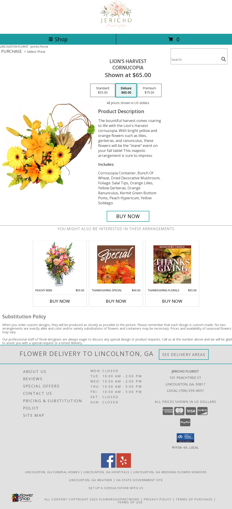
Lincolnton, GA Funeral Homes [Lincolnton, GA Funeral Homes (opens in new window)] (52, 472)
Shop (58, 39)
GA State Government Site (139, 480)
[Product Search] (195, 59)
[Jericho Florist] (116, 27)
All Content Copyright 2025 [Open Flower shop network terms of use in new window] (71, 499)
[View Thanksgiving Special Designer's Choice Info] (116, 264)
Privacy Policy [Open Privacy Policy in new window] (158, 499)
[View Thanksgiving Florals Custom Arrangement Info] (172, 264)
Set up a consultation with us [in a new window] (116, 488)
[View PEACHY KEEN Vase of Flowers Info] (60, 264)
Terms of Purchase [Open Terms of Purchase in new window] (194, 499)
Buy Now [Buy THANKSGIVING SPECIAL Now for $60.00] (116, 301)
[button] (185, 437)
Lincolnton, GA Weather (90, 480)
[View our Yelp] (123, 466)
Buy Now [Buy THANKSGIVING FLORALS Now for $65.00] (172, 301)
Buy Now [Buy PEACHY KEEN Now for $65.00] (60, 301)
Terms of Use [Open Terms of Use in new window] (130, 502)
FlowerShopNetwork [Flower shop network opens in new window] (119, 499)
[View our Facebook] (108, 466)
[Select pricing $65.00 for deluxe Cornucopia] (126, 90)
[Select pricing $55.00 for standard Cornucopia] (102, 90)
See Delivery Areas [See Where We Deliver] (183, 354)
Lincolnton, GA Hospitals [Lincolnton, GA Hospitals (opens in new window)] (106, 472)
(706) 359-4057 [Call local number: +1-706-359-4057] (191, 390)
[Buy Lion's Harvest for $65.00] (128, 216)
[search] (223, 59)
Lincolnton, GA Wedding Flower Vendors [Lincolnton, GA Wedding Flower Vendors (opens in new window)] (170, 472)
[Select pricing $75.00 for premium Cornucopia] (149, 90)
